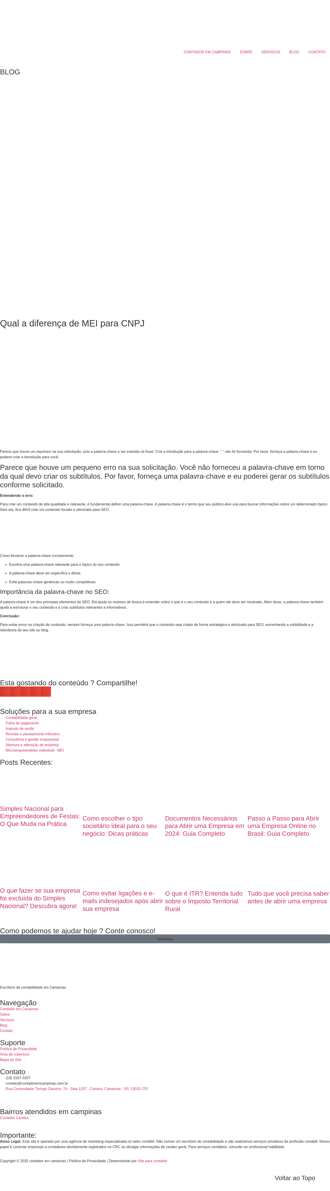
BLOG (294, 52)
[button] (5, 691)
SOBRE (246, 52)
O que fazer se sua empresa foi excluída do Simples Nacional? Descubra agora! (40, 898)
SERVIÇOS (271, 52)
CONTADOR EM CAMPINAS (207, 52)
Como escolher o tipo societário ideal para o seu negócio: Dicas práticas (119, 826)
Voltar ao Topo (295, 1177)
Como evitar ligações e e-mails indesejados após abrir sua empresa (122, 901)
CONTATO (316, 52)
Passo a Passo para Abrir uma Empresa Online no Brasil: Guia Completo (283, 826)
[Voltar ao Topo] (324, 1178)
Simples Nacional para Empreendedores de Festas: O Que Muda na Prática (40, 816)
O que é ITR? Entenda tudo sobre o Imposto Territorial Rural (204, 901)
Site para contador (152, 1161)
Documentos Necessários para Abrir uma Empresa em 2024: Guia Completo (204, 826)
